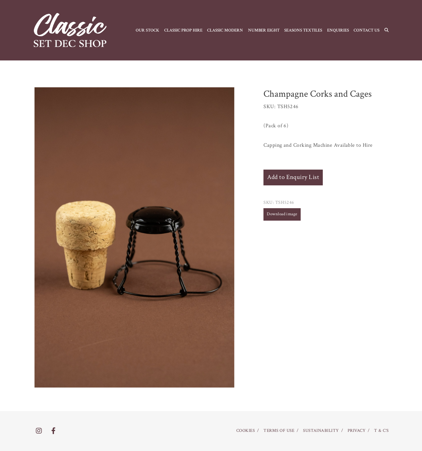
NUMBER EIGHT (264, 30)
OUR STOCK (147, 30)
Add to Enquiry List (293, 177)
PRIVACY (356, 431)
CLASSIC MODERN (225, 30)
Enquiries (338, 30)
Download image (282, 214)
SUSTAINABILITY (321, 431)
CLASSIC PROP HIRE (183, 30)
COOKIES (245, 431)
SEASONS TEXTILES (303, 30)
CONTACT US (366, 30)
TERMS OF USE (278, 431)
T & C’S (381, 431)
